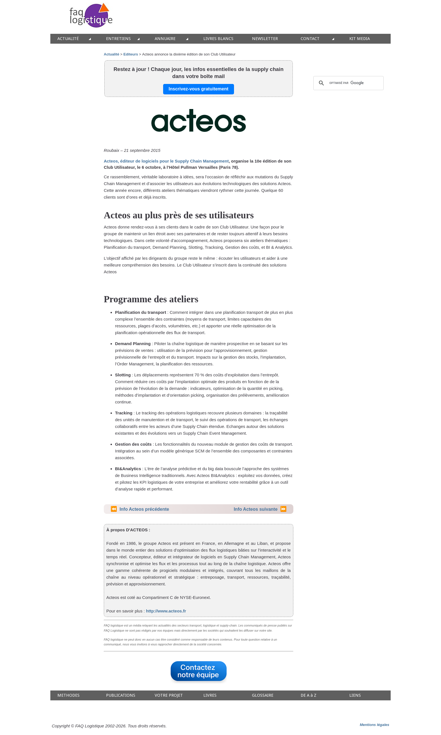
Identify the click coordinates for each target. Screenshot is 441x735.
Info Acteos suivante (256, 509)
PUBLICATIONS (120, 695)
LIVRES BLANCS (218, 39)
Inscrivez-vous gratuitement (199, 88)
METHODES (68, 695)
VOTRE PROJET (169, 695)
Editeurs (130, 54)
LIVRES (210, 695)
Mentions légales (374, 725)
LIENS (355, 695)
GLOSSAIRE (262, 695)
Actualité (111, 54)
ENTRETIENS (118, 39)
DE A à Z (308, 695)
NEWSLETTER (265, 39)
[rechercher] (347, 83)
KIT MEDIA (359, 39)
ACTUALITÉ (68, 39)
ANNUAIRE (165, 39)
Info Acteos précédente (144, 509)
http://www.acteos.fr (166, 611)
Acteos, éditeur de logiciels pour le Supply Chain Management (166, 161)
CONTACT (310, 39)
